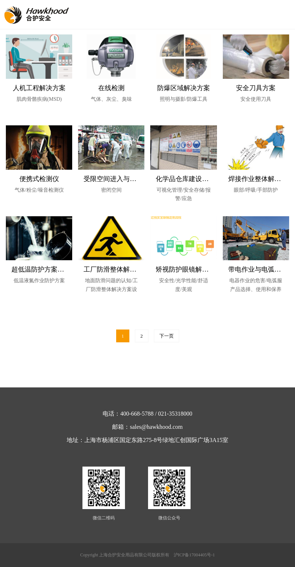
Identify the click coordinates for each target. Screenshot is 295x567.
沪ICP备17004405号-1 (194, 554)
